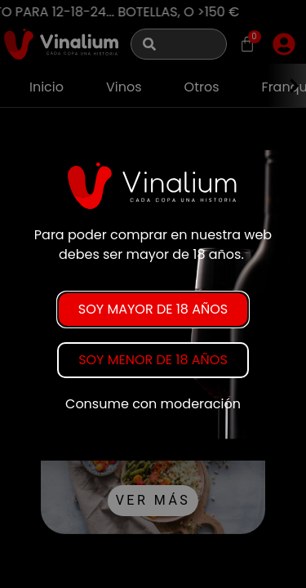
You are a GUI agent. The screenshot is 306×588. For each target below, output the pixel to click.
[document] (153, 294)
